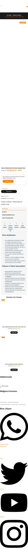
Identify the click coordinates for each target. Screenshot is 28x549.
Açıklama (5, 208)
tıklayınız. (9, 276)
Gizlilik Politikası (3, 402)
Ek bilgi (4, 211)
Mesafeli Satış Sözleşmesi (13, 402)
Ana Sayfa (9, 15)
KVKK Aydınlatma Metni (6, 404)
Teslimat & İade (14, 404)
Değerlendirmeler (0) (8, 215)
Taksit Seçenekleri (7, 218)
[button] (26, 6)
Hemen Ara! (8, 181)
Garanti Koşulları (22, 404)
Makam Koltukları (17, 15)
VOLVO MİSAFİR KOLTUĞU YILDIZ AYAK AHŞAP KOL (14, 326)
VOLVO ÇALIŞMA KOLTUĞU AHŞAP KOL (14, 364)
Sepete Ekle (9, 191)
